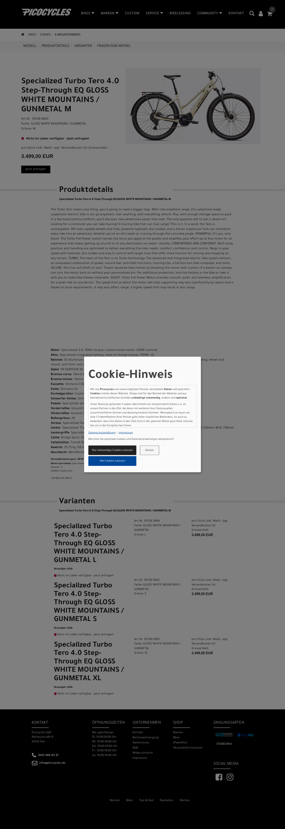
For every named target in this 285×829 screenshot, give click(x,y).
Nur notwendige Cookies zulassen (112, 450)
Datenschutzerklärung (102, 433)
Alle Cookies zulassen (112, 461)
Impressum (126, 433)
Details (149, 450)
